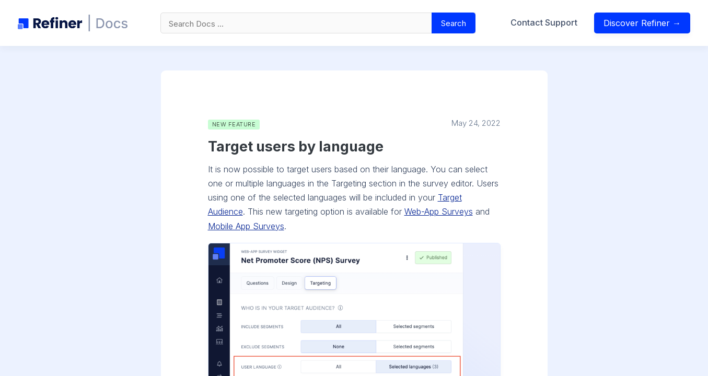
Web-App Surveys (438, 211)
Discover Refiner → (642, 23)
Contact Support (543, 22)
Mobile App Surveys (246, 226)
